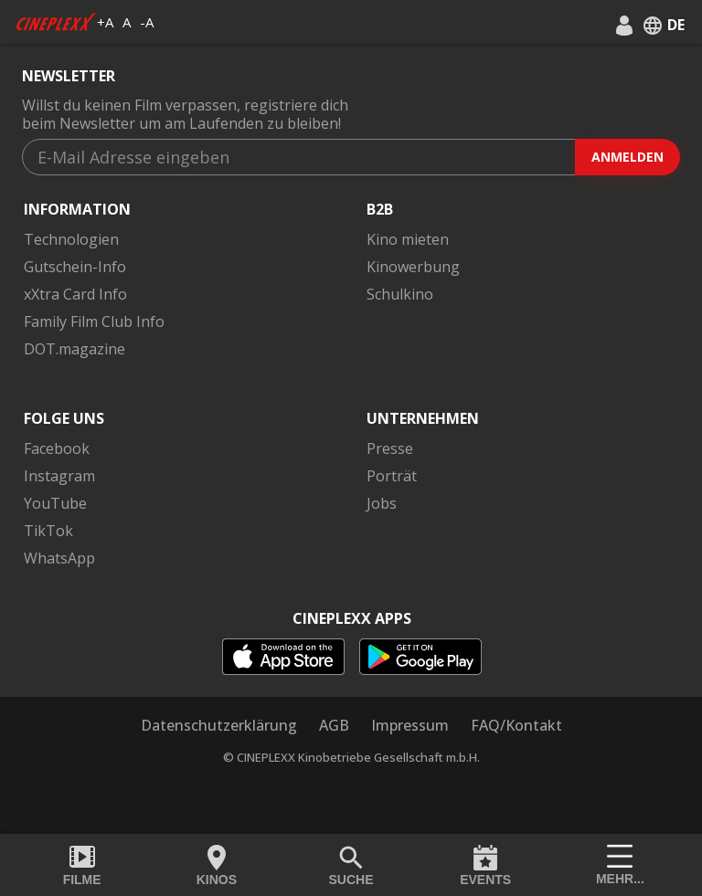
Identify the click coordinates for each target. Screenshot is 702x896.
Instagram (59, 476)
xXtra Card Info (75, 294)
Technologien (71, 239)
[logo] (56, 22)
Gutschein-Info (75, 267)
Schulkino (400, 294)
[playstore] (420, 656)
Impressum (410, 725)
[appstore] (283, 656)
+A (105, 22)
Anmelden (627, 156)
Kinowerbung (413, 267)
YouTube (55, 503)
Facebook (57, 448)
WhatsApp (59, 558)
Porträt (392, 476)
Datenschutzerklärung (219, 725)
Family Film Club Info (94, 321)
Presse (390, 448)
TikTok (48, 531)
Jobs (382, 503)
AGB (334, 725)
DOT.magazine (74, 349)
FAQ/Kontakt (516, 725)
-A (147, 22)
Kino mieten (408, 239)
